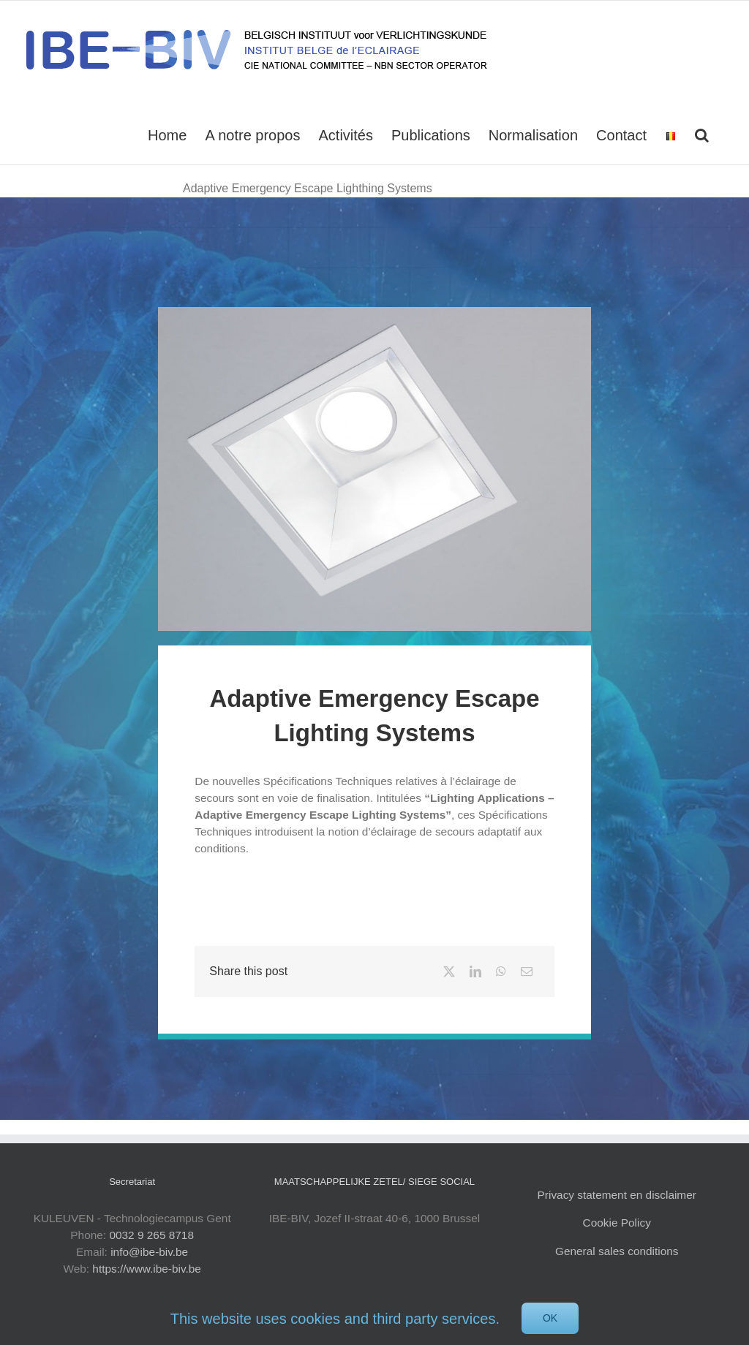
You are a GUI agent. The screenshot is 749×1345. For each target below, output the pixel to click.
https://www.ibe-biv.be (146, 1268)
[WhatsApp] (501, 971)
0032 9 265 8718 (151, 1235)
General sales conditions (617, 1251)
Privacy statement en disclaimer (617, 1195)
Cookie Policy (617, 1222)
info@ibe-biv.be (149, 1252)
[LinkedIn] (475, 971)
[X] (449, 971)
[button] (702, 133)
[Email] (526, 971)
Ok (550, 1318)
